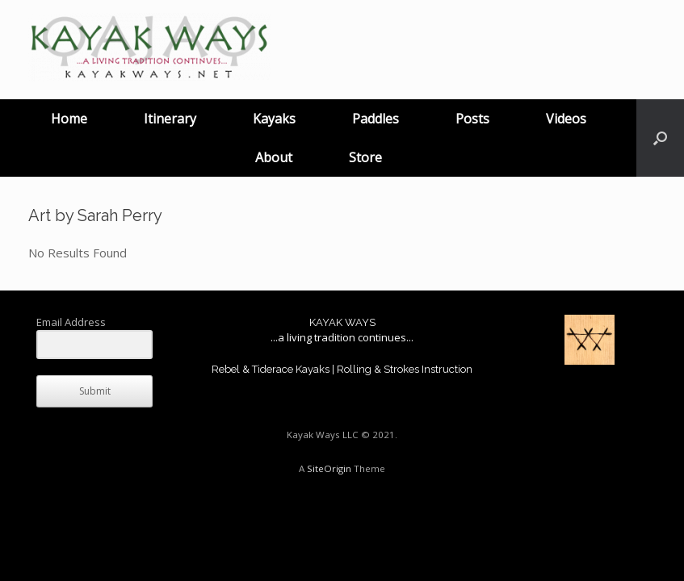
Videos (566, 118)
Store (365, 157)
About (273, 157)
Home (69, 118)
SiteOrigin (329, 468)
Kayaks (274, 118)
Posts (472, 118)
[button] (660, 138)
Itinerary (170, 118)
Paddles (375, 118)
